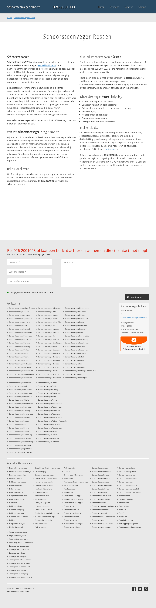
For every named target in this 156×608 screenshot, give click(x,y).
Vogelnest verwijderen (17, 535)
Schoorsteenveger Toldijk (47, 386)
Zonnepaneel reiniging (18, 556)
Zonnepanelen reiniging (18, 574)
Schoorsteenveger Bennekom (20, 332)
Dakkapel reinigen (16, 506)
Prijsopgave (68, 478)
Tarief (121, 513)
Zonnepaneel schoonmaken (20, 560)
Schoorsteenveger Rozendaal (20, 438)
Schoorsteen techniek (100, 489)
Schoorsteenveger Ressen (24, 17)
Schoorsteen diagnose (72, 513)
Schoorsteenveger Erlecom (48, 339)
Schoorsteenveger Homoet (75, 311)
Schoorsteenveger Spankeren (20, 449)
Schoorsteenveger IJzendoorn (76, 318)
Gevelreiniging (40, 471)
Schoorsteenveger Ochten (75, 374)
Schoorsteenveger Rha (17, 424)
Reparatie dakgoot (71, 485)
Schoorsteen (69, 506)
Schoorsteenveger (126, 482)
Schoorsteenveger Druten (48, 315)
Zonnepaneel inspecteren (19, 546)
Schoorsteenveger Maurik (75, 367)
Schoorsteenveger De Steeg (19, 346)
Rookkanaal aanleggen (73, 496)
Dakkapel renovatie (16, 513)
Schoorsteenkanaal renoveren (103, 517)
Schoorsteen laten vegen (73, 523)
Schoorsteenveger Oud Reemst (21, 403)
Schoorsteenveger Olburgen (76, 377)
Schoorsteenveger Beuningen (20, 336)
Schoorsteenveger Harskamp (49, 360)
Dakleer (12, 520)
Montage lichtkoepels (43, 520)
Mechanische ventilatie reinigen (47, 513)
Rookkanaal (68, 492)
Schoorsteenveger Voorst (47, 400)
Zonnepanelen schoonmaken (20, 577)
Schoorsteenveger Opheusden (21, 396)
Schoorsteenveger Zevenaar (48, 438)
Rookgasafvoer (70, 489)
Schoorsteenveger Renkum (19, 417)
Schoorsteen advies (71, 510)
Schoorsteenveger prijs (128, 485)
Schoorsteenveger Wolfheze (49, 424)
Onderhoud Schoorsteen (73, 475)
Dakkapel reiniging (16, 510)
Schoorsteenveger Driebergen (49, 308)
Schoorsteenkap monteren (102, 523)
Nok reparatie (69, 468)
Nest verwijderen (41, 523)
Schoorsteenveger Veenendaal (49, 393)
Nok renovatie (40, 527)
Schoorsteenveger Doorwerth (20, 377)
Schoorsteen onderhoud (101, 471)
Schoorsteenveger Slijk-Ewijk (20, 445)
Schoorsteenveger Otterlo (19, 400)
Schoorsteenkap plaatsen (102, 527)
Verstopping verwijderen (128, 523)
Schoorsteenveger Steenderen (20, 452)
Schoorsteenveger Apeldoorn (20, 318)
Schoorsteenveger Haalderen (49, 357)
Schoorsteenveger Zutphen (48, 442)
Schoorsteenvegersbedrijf (129, 489)
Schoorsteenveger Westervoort (50, 417)
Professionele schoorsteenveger (76, 482)
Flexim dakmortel (16, 527)
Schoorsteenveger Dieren (18, 360)
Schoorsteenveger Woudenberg (50, 428)
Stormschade (124, 506)
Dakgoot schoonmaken (18, 496)
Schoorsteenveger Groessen (49, 353)
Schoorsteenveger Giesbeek (49, 350)
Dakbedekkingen (15, 485)
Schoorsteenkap (98, 520)
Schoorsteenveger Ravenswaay (21, 414)
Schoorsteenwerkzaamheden (130, 492)
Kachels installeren (42, 496)
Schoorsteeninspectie (100, 510)
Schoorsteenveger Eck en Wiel (49, 322)
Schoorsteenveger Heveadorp (49, 377)
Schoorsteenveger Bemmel (19, 329)
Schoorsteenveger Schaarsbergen (22, 442)
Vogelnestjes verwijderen (18, 539)
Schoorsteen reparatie (100, 482)
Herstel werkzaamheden (44, 482)
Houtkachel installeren (43, 489)
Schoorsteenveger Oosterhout (20, 393)
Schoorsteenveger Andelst (19, 311)
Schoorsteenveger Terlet (47, 383)
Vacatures (123, 517)
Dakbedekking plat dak (18, 482)
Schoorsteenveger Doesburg (20, 367)
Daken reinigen (15, 489)
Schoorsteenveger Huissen (75, 315)
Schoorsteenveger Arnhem (23, 7)
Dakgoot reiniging (16, 492)
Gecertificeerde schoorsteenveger (48, 468)
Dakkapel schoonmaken (18, 517)
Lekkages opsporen (42, 503)
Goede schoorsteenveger (44, 475)
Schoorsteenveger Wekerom (49, 414)
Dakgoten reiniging (16, 499)
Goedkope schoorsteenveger (46, 478)
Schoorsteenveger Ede (46, 325)
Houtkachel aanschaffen (44, 485)
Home (9, 17)
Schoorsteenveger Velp (47, 396)
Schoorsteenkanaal (99, 513)
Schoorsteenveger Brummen (20, 343)
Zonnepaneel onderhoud (19, 549)
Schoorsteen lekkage (72, 527)
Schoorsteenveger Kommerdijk (77, 336)
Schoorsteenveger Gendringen (50, 343)
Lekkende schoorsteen (43, 510)
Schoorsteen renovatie (100, 478)
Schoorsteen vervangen (101, 499)
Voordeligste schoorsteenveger (21, 542)
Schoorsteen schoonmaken (102, 485)
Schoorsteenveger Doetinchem (21, 370)
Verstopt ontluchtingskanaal (130, 527)
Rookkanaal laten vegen (73, 499)
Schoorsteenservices (127, 475)
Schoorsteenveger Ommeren (20, 383)
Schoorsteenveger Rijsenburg (20, 435)
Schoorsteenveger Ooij (18, 386)
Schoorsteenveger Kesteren (75, 329)
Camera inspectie (15, 478)
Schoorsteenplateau (127, 468)
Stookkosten (124, 503)
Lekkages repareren (42, 506)
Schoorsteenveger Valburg (48, 389)
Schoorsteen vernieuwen (101, 496)
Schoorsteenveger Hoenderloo (77, 308)
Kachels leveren (41, 499)
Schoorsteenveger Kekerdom (76, 325)
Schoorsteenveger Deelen (19, 350)
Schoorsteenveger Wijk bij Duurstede (52, 421)
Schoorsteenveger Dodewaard (20, 364)
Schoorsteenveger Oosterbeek (20, 389)
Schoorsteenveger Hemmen (49, 367)
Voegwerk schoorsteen (18, 532)
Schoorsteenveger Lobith (74, 357)
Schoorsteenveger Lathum (75, 346)
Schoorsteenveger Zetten (47, 435)
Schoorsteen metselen (100, 468)
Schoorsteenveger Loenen (75, 360)
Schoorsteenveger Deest (18, 353)
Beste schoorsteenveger (18, 468)
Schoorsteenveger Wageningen (50, 407)
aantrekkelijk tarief (47, 65)
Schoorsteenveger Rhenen (19, 431)
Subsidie (122, 510)
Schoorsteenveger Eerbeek (48, 329)
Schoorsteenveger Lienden (75, 353)
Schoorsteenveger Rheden (19, 428)
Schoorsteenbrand (99, 503)
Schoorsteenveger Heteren (48, 374)
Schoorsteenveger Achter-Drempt (22, 308)
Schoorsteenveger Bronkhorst (20, 339)
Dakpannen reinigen (17, 523)
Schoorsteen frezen (71, 517)
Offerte (66, 471)
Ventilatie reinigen (126, 520)
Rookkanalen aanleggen (73, 503)
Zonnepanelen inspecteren (19, 563)
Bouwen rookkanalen (17, 475)
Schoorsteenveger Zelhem (48, 431)
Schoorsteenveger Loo (73, 364)
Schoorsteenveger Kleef (74, 332)
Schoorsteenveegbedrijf (128, 478)
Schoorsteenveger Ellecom (48, 332)
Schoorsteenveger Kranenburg (76, 339)
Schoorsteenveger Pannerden (20, 407)
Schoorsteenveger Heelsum (48, 364)
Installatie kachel (41, 492)
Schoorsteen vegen (99, 492)
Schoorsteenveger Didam (18, 357)
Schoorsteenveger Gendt (47, 346)
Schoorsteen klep (70, 520)
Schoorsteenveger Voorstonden (50, 403)
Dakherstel (13, 503)
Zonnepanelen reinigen (18, 570)
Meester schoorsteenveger (45, 517)
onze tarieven (109, 149)
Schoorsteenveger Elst (46, 336)
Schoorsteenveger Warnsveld (49, 410)
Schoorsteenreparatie (127, 471)
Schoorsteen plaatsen (100, 475)
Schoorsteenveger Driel (47, 311)
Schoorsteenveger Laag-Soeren (77, 343)
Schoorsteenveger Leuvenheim (77, 350)
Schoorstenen (124, 496)
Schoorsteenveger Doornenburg (21, 374)
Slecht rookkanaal (126, 499)
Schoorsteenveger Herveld (48, 370)
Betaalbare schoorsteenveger (20, 471)
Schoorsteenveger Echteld (48, 318)
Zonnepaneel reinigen (17, 553)
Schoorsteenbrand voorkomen (104, 506)
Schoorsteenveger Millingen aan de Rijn (80, 370)
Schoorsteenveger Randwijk (20, 410)
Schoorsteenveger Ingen (74, 322)
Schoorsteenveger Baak (18, 325)
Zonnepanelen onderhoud (19, 567)
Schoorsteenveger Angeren (19, 315)
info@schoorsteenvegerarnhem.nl (134, 317)
